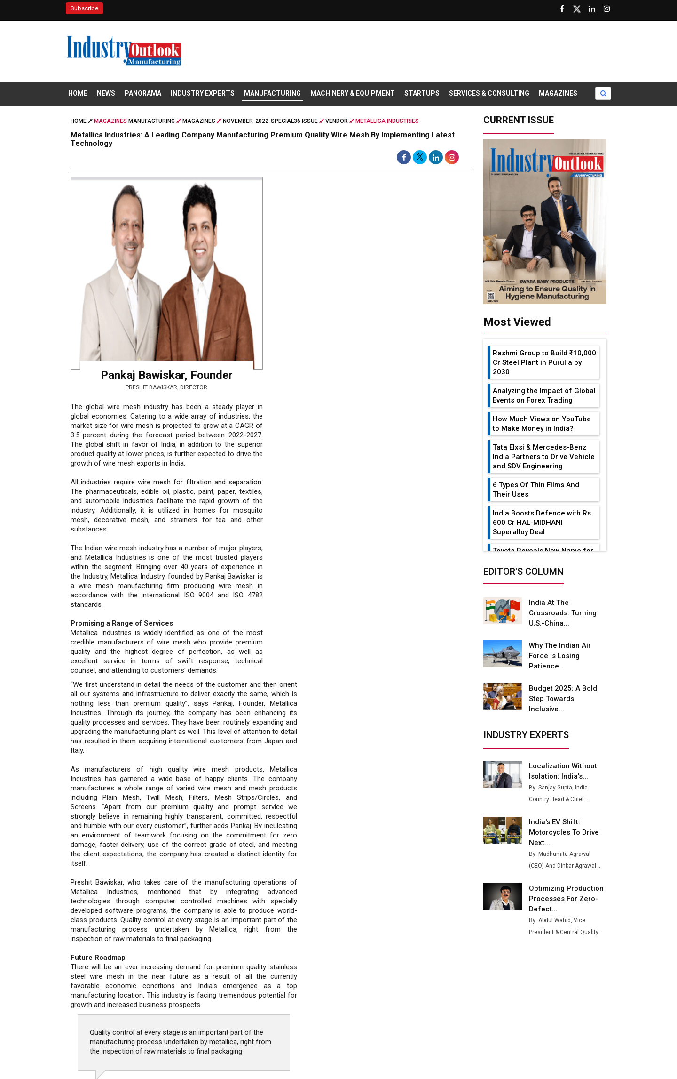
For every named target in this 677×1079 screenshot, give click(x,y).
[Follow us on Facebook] (562, 9)
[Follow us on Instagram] (607, 9)
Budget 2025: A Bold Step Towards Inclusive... (563, 698)
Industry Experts (203, 93)
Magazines (558, 93)
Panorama (143, 93)
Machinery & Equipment (352, 93)
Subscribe (84, 8)
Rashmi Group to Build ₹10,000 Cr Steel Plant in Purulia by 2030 (544, 362)
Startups (422, 93)
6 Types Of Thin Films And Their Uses (536, 490)
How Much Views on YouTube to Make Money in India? (542, 424)
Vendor (336, 121)
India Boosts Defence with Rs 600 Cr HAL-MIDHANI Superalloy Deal (542, 522)
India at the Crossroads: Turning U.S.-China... (563, 613)
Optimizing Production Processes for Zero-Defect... (566, 898)
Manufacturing (272, 93)
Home (77, 93)
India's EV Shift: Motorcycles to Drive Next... (564, 832)
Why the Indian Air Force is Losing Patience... (560, 655)
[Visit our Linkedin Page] (592, 9)
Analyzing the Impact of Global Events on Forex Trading (544, 395)
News (106, 93)
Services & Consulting (489, 93)
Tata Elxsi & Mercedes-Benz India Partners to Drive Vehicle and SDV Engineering (544, 456)
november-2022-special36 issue (270, 121)
